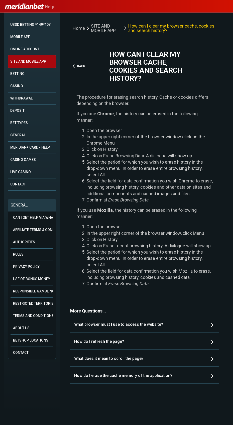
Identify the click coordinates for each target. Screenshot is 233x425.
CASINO (16, 86)
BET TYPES (19, 123)
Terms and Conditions (33, 316)
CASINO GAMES (23, 160)
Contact (21, 353)
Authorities (24, 242)
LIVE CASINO (20, 172)
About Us (21, 328)
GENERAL (18, 135)
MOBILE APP (20, 37)
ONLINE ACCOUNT (24, 49)
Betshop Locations (30, 340)
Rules (18, 254)
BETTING (17, 74)
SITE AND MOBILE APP (28, 61)
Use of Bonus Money (31, 279)
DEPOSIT (17, 111)
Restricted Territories (33, 303)
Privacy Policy (26, 267)
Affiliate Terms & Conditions (33, 230)
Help (29, 7)
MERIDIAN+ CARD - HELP (30, 147)
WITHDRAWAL (21, 98)
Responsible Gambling (33, 291)
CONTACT (18, 184)
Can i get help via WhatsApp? (33, 218)
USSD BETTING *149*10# (30, 25)
